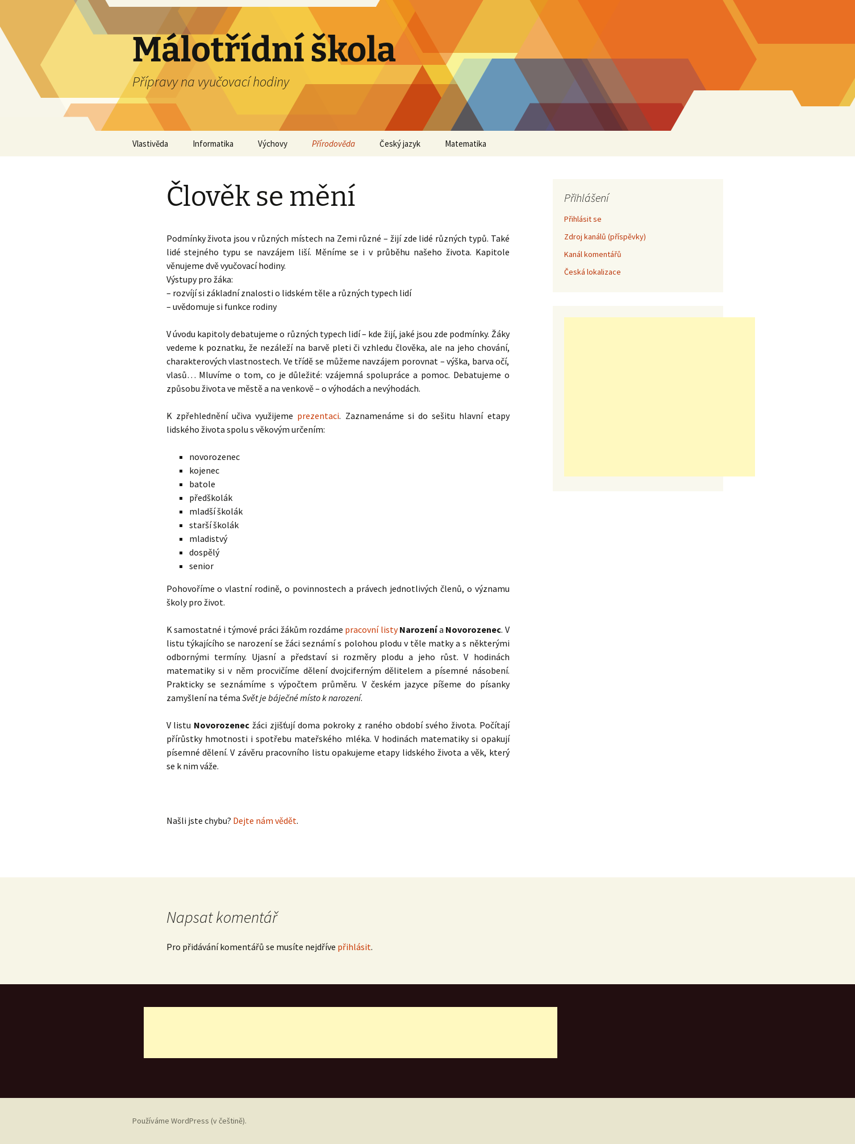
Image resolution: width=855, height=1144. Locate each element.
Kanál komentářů (593, 254)
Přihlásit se (583, 219)
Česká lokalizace (592, 272)
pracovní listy (371, 629)
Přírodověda (333, 143)
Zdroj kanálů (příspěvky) (605, 236)
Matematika (465, 143)
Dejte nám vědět (265, 820)
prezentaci (318, 415)
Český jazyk (399, 143)
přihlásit (354, 946)
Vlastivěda (150, 143)
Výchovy (272, 143)
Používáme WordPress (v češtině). (189, 1121)
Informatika (213, 143)
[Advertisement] (659, 396)
